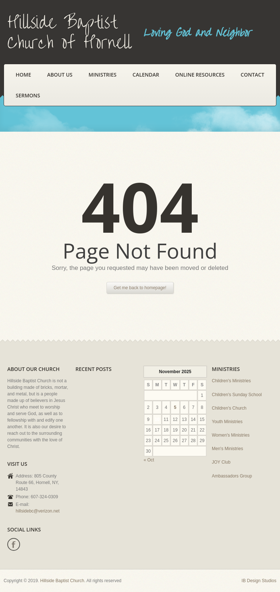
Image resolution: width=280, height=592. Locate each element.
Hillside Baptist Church (62, 580)
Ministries (103, 74)
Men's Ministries (227, 448)
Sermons (28, 95)
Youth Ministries (227, 421)
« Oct (149, 460)
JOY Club (221, 462)
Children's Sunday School (237, 394)
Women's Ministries (230, 435)
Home (23, 74)
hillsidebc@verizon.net (37, 511)
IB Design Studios (259, 580)
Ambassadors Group (232, 476)
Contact (252, 74)
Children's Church (229, 408)
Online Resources (200, 74)
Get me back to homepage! (140, 287)
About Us (60, 74)
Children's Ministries (231, 380)
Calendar (146, 74)
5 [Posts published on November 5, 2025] (175, 407)
